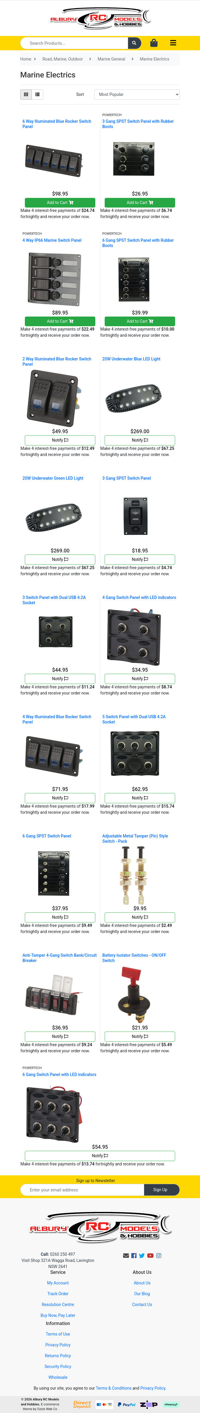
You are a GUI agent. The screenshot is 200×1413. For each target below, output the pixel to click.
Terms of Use (58, 1334)
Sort (80, 94)
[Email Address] (82, 1190)
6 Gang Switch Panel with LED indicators (59, 1074)
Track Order (57, 1293)
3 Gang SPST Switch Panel (126, 478)
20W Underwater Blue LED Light (131, 359)
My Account (58, 1283)
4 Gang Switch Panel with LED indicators (139, 597)
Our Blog (142, 1293)
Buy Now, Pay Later (58, 1315)
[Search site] (135, 43)
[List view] (37, 94)
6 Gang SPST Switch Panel (47, 836)
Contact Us (142, 1304)
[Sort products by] (137, 94)
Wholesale (58, 1377)
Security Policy (57, 1366)
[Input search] (74, 43)
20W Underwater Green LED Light (53, 478)
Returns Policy (58, 1355)
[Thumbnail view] (26, 94)
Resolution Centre (58, 1304)
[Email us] (126, 1255)
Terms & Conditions (114, 1388)
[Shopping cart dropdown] (154, 43)
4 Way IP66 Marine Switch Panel (52, 240)
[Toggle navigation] (173, 43)
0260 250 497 (58, 1254)
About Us (142, 1283)
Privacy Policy (57, 1345)
